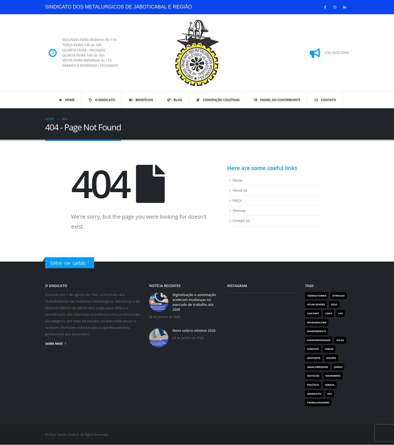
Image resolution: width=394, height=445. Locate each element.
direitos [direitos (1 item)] (313, 349)
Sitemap (239, 210)
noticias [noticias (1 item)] (313, 376)
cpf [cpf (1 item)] (340, 313)
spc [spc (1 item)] (329, 394)
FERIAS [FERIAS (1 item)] (329, 349)
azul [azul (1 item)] (334, 304)
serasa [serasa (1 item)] (330, 385)
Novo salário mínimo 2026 (194, 330)
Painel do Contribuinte (276, 100)
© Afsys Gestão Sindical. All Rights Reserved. (77, 435)
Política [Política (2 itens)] (313, 385)
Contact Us (241, 220)
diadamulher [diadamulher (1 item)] (316, 322)
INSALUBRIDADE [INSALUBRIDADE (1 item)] (317, 367)
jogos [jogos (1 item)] (338, 367)
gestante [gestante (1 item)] (313, 358)
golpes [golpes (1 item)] (331, 358)
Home (66, 100)
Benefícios (140, 100)
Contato (325, 100)
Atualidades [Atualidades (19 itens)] (316, 304)
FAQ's (237, 200)
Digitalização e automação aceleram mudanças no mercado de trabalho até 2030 (194, 302)
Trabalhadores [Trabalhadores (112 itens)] (318, 403)
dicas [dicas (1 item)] (340, 340)
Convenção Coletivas (218, 100)
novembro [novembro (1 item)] (333, 376)
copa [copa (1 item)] (328, 313)
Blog (174, 100)
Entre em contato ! (70, 263)
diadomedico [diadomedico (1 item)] (316, 331)
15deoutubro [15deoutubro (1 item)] (316, 295)
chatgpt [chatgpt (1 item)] (313, 313)
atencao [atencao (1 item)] (338, 295)
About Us (240, 190)
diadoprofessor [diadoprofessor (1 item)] (319, 340)
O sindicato (101, 100)
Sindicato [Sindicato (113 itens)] (314, 394)
